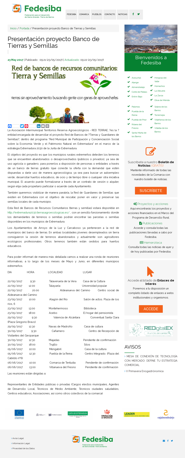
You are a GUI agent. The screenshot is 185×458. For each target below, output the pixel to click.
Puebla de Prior (139, 119)
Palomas (136, 106)
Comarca (84, 14)
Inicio (13, 28)
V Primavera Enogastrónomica (145, 371)
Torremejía (159, 115)
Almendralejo (138, 87)
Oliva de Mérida (162, 100)
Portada (24, 28)
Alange (135, 82)
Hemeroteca (153, 242)
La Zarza (158, 95)
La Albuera (159, 91)
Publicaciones (152, 223)
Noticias (122, 14)
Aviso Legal (18, 438)
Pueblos (96, 14)
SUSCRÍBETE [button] (151, 190)
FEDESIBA (71, 14)
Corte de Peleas (139, 92)
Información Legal (21, 443)
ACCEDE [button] (151, 309)
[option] (19, 414)
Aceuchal (136, 78)
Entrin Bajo (137, 96)
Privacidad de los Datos (23, 448)
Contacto (110, 14)
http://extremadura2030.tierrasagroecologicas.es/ (39, 212)
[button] (128, 39)
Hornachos (159, 86)
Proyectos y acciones (152, 204)
